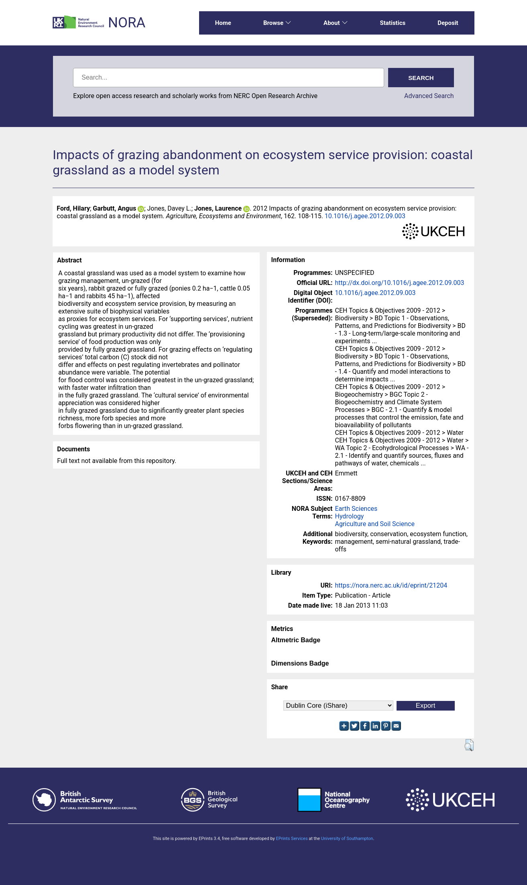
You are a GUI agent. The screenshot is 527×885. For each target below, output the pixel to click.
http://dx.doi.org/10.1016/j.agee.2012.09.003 (399, 283)
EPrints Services (291, 838)
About (336, 23)
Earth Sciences (356, 508)
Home (223, 23)
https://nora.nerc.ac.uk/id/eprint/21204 (391, 585)
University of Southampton (347, 838)
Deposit (447, 23)
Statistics (393, 23)
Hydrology (349, 516)
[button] (469, 745)
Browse (277, 23)
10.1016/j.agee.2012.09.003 (365, 216)
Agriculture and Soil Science (374, 524)
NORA (126, 22)
